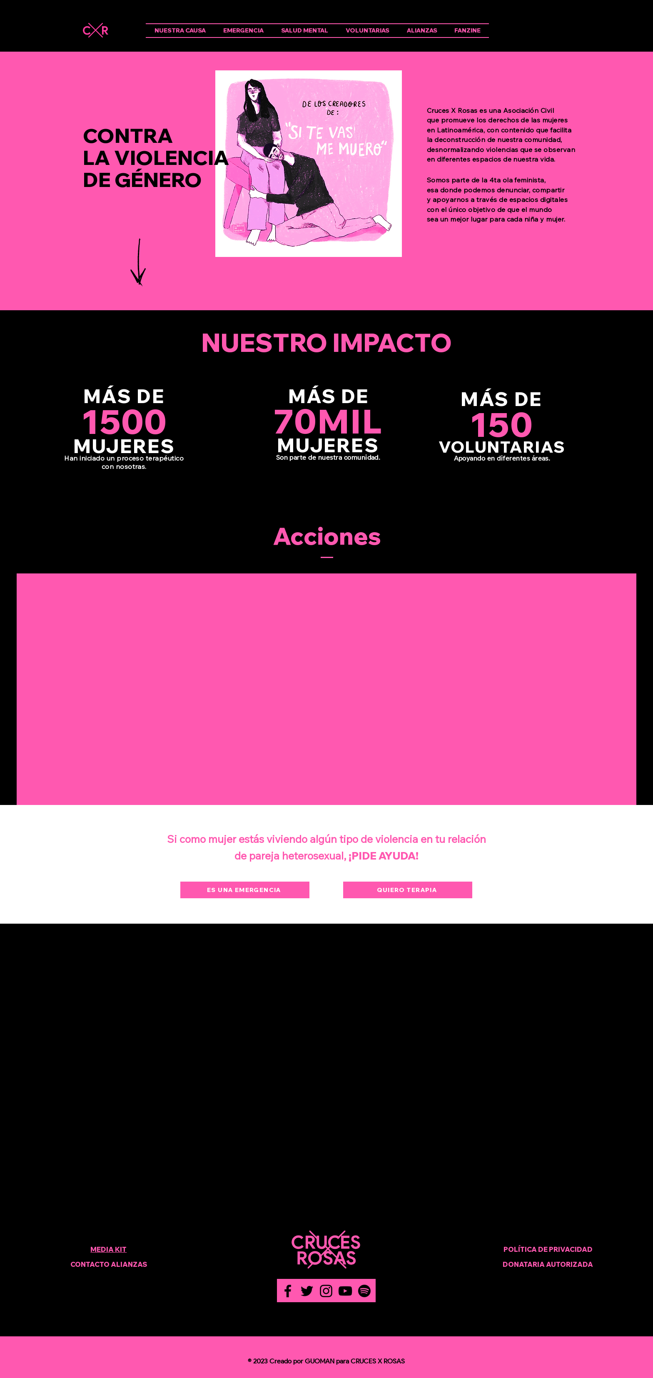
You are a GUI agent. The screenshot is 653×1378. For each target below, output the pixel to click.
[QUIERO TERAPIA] (407, 890)
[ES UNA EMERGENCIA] (244, 890)
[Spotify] (364, 1291)
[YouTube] (345, 1291)
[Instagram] (326, 1291)
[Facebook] (287, 1291)
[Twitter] (307, 1291)
